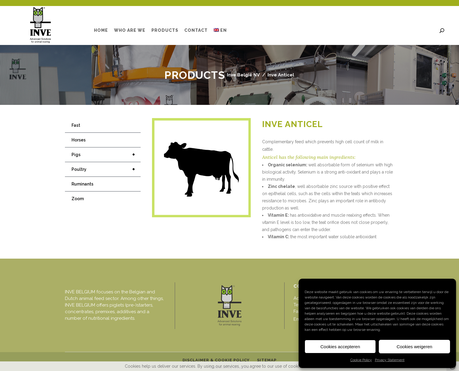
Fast (76, 125)
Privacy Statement (390, 360)
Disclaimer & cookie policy (216, 360)
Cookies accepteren (340, 346)
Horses (79, 140)
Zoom (78, 198)
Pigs (106, 154)
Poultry (106, 169)
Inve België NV (243, 75)
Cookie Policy (361, 360)
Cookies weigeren (414, 346)
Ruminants (82, 184)
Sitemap (266, 360)
